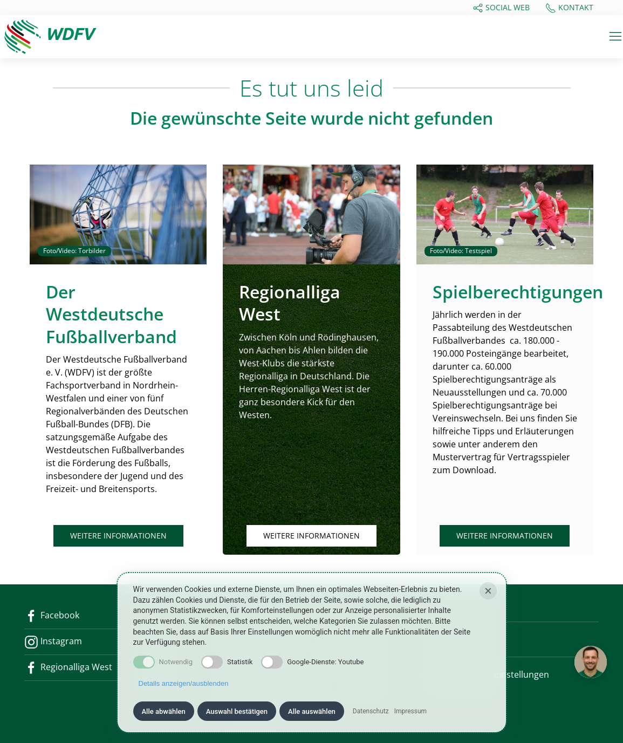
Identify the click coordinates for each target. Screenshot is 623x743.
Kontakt (569, 7)
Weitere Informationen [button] (118, 535)
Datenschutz (371, 711)
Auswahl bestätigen (237, 711)
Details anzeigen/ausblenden (184, 683)
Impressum (410, 711)
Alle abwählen (164, 711)
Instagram (53, 641)
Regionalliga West (68, 667)
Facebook (51, 615)
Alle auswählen (312, 711)
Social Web (501, 7)
